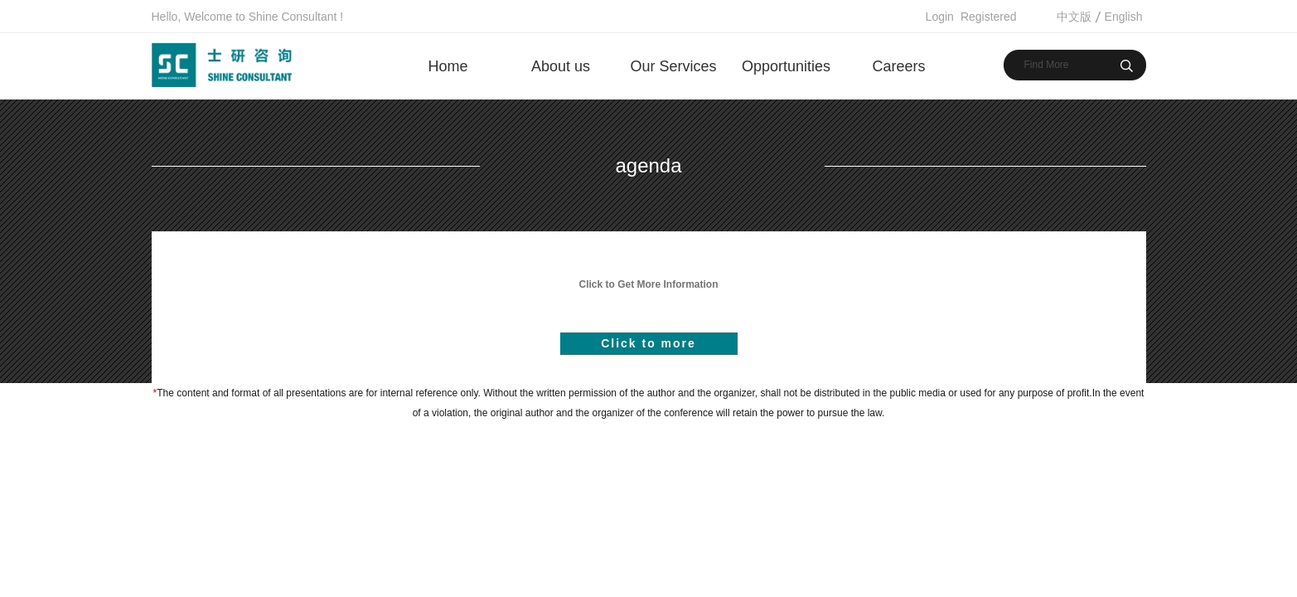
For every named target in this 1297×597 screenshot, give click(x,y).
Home (447, 66)
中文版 (1074, 16)
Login (940, 16)
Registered (989, 16)
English (1124, 16)
